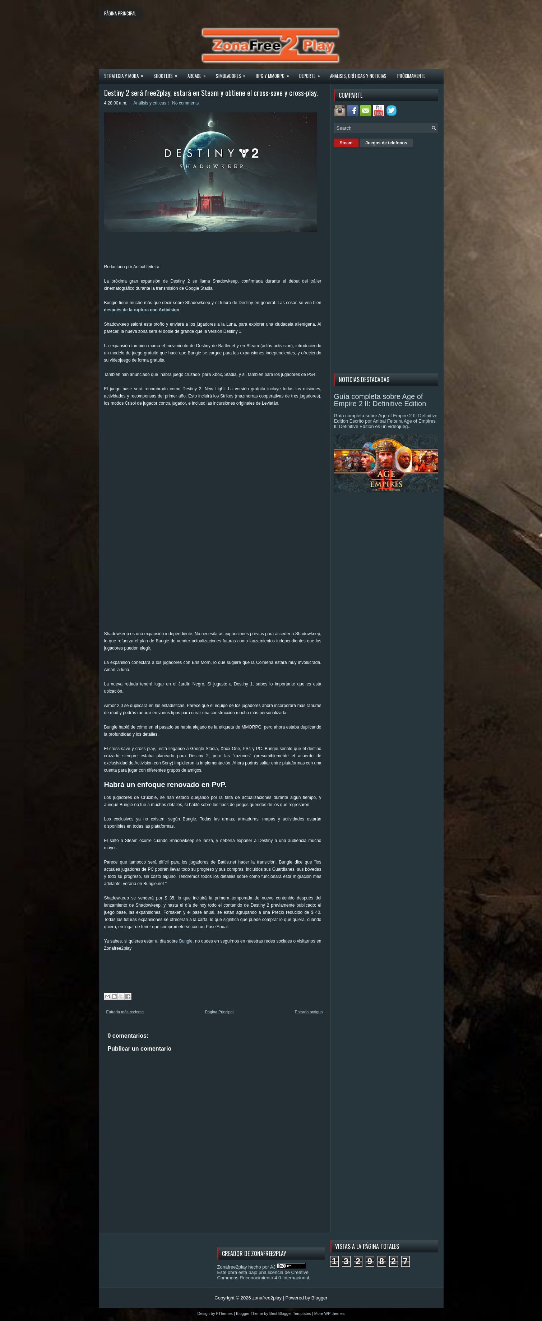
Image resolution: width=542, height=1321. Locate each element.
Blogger (319, 1298)
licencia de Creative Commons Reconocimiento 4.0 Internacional (263, 1275)
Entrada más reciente (125, 1012)
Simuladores (233, 73)
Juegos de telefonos (386, 142)
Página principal (120, 13)
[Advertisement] (235, 430)
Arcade (198, 73)
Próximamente (411, 75)
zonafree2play (267, 1298)
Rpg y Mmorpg (275, 73)
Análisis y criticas (149, 103)
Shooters (167, 73)
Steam (346, 142)
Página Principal (219, 1012)
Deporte (312, 73)
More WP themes (329, 1313)
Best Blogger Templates (290, 1313)
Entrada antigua (309, 1012)
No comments (185, 103)
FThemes (224, 1313)
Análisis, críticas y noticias (358, 75)
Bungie (186, 941)
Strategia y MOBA (126, 73)
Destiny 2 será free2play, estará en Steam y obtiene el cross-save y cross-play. (211, 92)
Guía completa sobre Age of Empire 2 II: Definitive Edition (380, 400)
